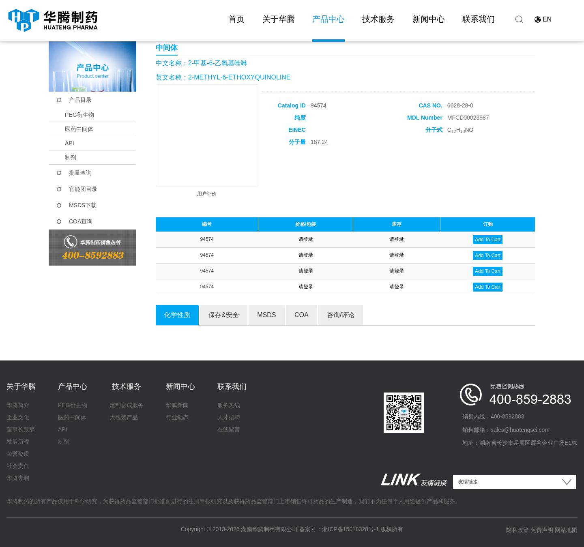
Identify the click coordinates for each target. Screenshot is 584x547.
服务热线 (228, 405)
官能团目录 (83, 189)
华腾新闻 (177, 405)
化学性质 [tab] (177, 314)
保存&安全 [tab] (223, 314)
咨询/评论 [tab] (340, 314)
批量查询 (80, 172)
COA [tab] (301, 314)
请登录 (305, 239)
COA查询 (80, 221)
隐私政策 (517, 530)
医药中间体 (79, 129)
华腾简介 (17, 405)
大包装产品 (124, 417)
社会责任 (17, 466)
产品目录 (80, 100)
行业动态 (177, 417)
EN (547, 19)
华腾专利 (17, 478)
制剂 (70, 157)
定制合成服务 (127, 405)
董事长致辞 (20, 429)
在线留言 (228, 429)
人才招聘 (228, 417)
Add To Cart (487, 239)
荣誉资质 (17, 453)
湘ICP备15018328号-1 (350, 529)
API (69, 143)
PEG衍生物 (79, 115)
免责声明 (541, 530)
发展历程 (17, 441)
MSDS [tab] (266, 314)
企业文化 (17, 417)
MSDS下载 (83, 205)
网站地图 (566, 530)
